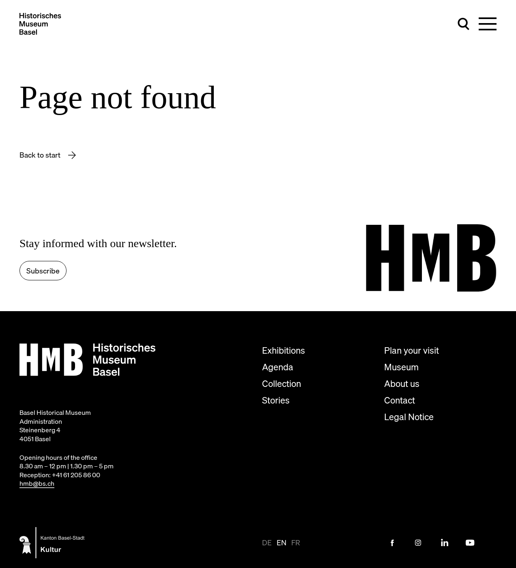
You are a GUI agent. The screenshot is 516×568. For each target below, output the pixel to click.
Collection (281, 383)
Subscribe (43, 271)
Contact (399, 400)
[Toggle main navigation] (488, 24)
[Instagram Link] (418, 543)
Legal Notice (409, 416)
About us (401, 383)
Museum (401, 367)
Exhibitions (283, 350)
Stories (276, 400)
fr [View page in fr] (295, 542)
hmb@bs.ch (36, 483)
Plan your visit (411, 350)
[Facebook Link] (392, 543)
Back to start (40, 155)
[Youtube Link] (470, 543)
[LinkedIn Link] (444, 543)
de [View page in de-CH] (267, 542)
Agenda (277, 367)
